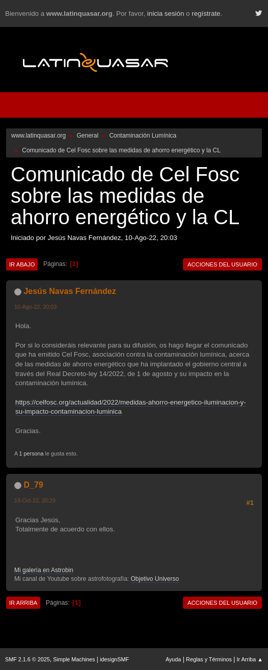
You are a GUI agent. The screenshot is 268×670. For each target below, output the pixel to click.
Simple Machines (74, 659)
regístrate (206, 13)
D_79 (33, 484)
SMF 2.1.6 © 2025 (27, 659)
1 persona (31, 453)
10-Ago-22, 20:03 (35, 307)
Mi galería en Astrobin (43, 570)
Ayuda (173, 659)
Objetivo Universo (155, 578)
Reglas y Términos (209, 659)
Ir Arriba (23, 603)
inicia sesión (165, 13)
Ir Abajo (22, 264)
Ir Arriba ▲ (250, 659)
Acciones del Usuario (222, 264)
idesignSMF (114, 659)
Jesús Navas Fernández (69, 291)
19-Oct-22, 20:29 (35, 500)
